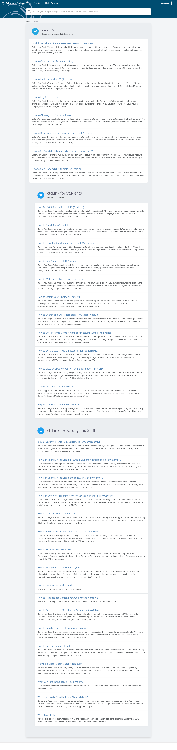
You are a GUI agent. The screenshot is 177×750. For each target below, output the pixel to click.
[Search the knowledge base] (88, 11)
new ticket (164, 3)
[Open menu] (173, 3)
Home (28, 21)
